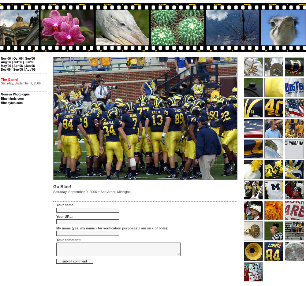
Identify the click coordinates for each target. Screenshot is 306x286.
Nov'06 (6, 58)
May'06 (6, 66)
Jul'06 (17, 62)
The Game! (9, 79)
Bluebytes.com (12, 103)
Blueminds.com (12, 98)
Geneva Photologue (15, 94)
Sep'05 (18, 69)
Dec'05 (6, 69)
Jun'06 (29, 62)
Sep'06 (30, 58)
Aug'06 (6, 62)
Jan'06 (30, 66)
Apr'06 (18, 66)
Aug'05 (30, 69)
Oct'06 (18, 58)
